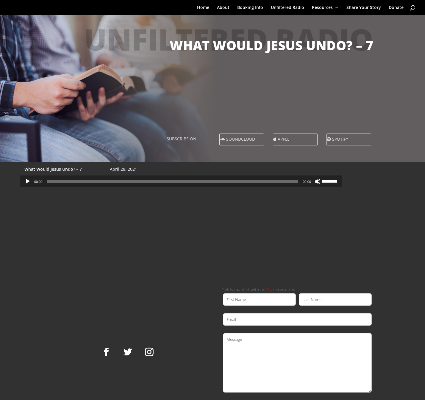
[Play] (28, 181)
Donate (396, 7)
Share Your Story (363, 7)
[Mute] (318, 181)
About (223, 7)
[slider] (172, 181)
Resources (322, 7)
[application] (181, 181)
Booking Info (250, 7)
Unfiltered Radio (287, 7)
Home (203, 7)
